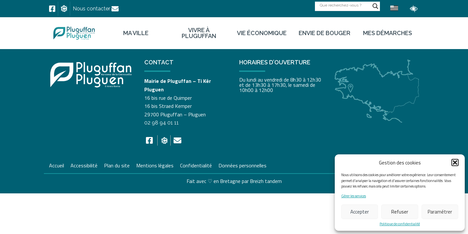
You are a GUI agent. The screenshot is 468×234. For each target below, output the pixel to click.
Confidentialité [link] (196, 165)
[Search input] (344, 5)
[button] (455, 162)
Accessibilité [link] (84, 165)
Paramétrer (440, 211)
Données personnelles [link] (242, 165)
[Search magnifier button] (375, 6)
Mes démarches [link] (387, 33)
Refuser (399, 211)
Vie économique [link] (262, 33)
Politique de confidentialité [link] (400, 224)
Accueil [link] (56, 165)
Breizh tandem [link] (266, 181)
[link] (52, 8)
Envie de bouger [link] (324, 33)
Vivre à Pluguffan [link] (199, 33)
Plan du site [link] (117, 165)
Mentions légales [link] (155, 165)
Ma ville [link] (136, 33)
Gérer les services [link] (353, 196)
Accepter (359, 211)
